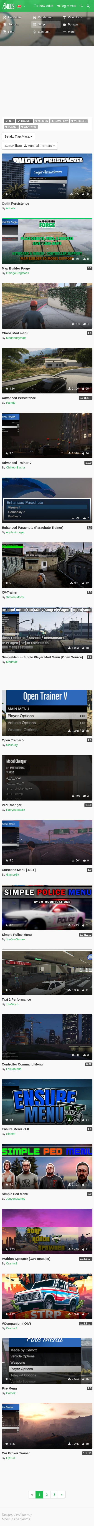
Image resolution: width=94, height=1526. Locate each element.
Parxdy (10, 402)
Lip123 (10, 1458)
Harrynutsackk (15, 809)
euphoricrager (15, 532)
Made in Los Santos (16, 1519)
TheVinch (12, 1004)
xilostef (10, 1134)
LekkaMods (13, 1069)
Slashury (12, 745)
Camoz (10, 1393)
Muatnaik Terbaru (30, 146)
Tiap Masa (18, 136)
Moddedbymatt (16, 338)
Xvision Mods (15, 597)
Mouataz (12, 662)
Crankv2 (11, 1263)
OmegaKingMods (17, 273)
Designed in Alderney (17, 1514)
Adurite (10, 208)
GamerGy (12, 874)
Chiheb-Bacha (15, 467)
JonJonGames (15, 939)
